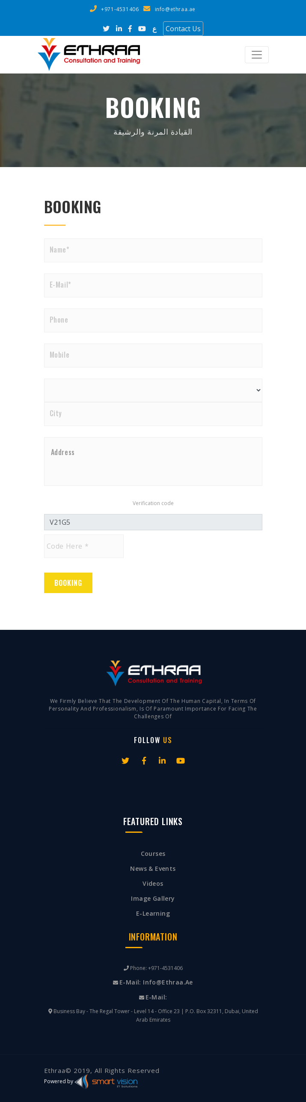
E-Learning (153, 913)
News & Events (152, 868)
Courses (153, 853)
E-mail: (156, 997)
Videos (153, 883)
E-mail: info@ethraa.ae (156, 982)
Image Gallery (153, 898)
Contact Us (183, 28)
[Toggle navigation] (257, 54)
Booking (68, 583)
